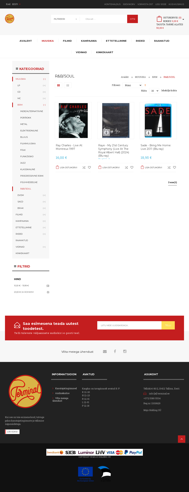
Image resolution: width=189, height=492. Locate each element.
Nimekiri (67, 85)
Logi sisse (160, 4)
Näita (144, 90)
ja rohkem (24, 292)
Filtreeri (59, 19)
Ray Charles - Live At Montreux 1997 (69, 147)
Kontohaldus (112, 4)
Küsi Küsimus (176, 4)
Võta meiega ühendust (60, 399)
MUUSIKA (140, 76)
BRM (154, 76)
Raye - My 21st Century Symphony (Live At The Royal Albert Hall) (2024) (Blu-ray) (113, 151)
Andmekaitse (62, 393)
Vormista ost (145, 4)
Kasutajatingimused (66, 388)
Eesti (16, 4)
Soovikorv (129, 4)
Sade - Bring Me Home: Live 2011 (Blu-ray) (156, 147)
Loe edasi (12, 431)
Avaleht (125, 76)
